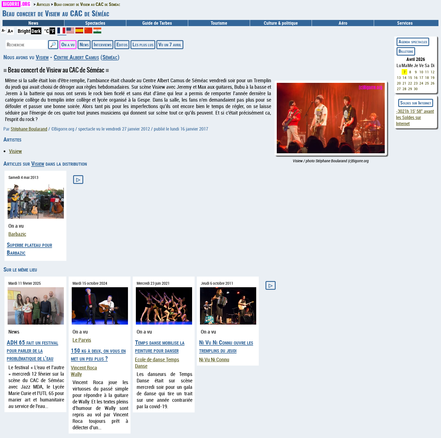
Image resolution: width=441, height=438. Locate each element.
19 (433, 77)
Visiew (42, 57)
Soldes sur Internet (415, 103)
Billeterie (406, 51)
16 (416, 77)
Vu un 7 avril (169, 44)
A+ (10, 31)
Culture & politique (281, 23)
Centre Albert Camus (76, 57)
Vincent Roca (84, 367)
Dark (36, 31)
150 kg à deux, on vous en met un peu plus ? (98, 354)
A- (3, 30)
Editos (121, 44)
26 (433, 83)
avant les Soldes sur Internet (415, 117)
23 (416, 83)
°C (46, 31)
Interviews (102, 44)
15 (410, 77)
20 (399, 83)
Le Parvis (82, 340)
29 (410, 88)
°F (52, 31)
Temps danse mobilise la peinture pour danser (159, 346)
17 (421, 77)
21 (404, 83)
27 (399, 88)
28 (404, 88)
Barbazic (17, 234)
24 (421, 83)
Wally (76, 374)
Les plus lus (142, 44)
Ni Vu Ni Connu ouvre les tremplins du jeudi (226, 346)
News (33, 23)
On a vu (68, 44)
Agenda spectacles (413, 41)
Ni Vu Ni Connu (214, 359)
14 (404, 77)
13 (399, 77)
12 (433, 71)
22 (410, 83)
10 (421, 71)
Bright (24, 31)
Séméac (110, 57)
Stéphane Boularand (29, 129)
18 (427, 77)
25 (427, 83)
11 (427, 71)
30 (416, 88)
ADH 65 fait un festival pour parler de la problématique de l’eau (32, 350)
